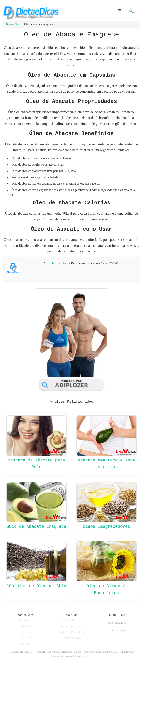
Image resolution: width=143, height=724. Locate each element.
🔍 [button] (131, 11)
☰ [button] (119, 11)
